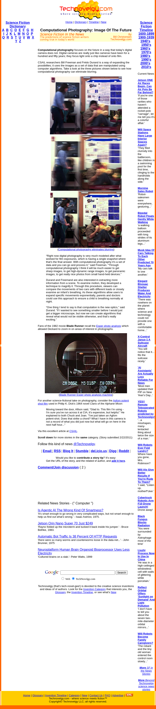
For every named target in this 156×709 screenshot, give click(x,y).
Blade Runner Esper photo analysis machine (86, 394)
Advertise (117, 695)
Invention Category (94, 589)
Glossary (60, 592)
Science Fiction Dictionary (18, 24)
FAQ (107, 695)
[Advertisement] (17, 107)
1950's (146, 45)
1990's (146, 59)
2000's (145, 63)
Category (74, 695)
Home (69, 22)
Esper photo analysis (108, 325)
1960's (145, 48)
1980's (145, 56)
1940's (145, 41)
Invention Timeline (82, 592)
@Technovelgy (84, 444)
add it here (118, 460)
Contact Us (96, 695)
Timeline (94, 22)
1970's (146, 52)
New (103, 22)
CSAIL (73, 431)
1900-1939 (146, 37)
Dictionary (81, 22)
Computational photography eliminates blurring (86, 249)
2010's (146, 67)
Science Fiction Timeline (146, 26)
